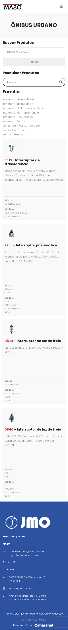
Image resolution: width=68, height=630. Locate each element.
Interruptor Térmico (15, 121)
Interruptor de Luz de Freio (19, 99)
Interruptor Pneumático (18, 117)
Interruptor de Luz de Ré (18, 104)
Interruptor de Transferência (21, 112)
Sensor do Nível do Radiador (21, 126)
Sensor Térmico (13, 134)
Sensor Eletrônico (14, 130)
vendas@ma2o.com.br (21, 588)
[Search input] (32, 82)
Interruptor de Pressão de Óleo (23, 108)
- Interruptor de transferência (22, 162)
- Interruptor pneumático (31, 245)
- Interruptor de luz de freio (33, 341)
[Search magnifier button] (60, 82)
